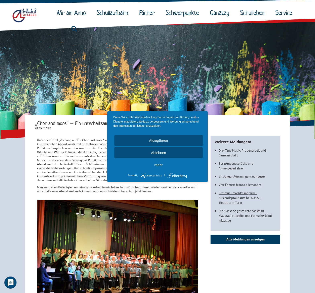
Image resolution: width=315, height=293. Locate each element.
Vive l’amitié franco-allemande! (240, 185)
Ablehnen (158, 152)
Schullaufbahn (113, 12)
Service (284, 12)
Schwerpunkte (183, 12)
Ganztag (220, 12)
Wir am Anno (72, 12)
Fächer (148, 12)
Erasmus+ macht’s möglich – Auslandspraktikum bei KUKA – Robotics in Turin (240, 197)
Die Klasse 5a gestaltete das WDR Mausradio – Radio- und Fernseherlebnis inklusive (246, 215)
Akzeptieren (158, 140)
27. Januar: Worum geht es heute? (242, 176)
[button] (74, 29)
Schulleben (253, 12)
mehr (158, 165)
